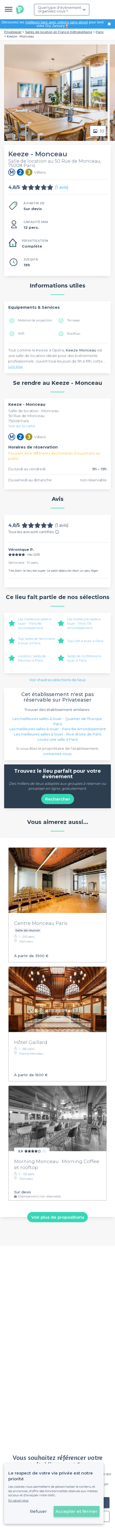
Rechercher (57, 799)
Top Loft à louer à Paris (85, 641)
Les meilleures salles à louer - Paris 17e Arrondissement (84, 623)
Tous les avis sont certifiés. (33, 532)
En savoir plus (18, 1500)
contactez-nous (57, 753)
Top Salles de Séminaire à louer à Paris (36, 641)
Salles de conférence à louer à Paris (84, 658)
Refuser (38, 1511)
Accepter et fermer (77, 1511)
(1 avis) (62, 187)
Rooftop (73, 333)
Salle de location (23, 411)
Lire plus (15, 366)
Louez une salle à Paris (58, 739)
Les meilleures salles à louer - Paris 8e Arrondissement (34, 623)
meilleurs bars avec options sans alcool (56, 22)
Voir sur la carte (21, 426)
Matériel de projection (35, 320)
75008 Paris (18, 421)
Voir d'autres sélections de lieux (57, 680)
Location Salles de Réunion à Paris (32, 658)
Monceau (50, 411)
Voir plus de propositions (57, 1217)
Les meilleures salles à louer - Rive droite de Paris (57, 734)
